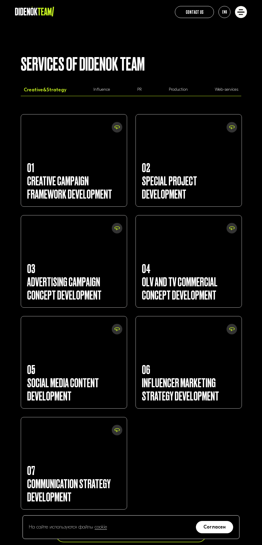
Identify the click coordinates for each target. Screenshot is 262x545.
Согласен (214, 527)
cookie (101, 527)
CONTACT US (194, 12)
